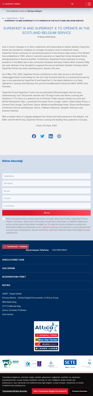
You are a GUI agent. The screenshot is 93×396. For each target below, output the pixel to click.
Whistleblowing (9, 302)
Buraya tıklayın (35, 11)
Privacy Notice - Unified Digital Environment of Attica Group (30, 298)
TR (72, 4)
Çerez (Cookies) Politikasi (14, 310)
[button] (46, 176)
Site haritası (7, 314)
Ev (3, 18)
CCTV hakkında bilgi (11, 306)
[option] (10, 364)
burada (86, 230)
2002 (22, 18)
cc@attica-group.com (51, 227)
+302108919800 (59, 250)
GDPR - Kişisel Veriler (12, 293)
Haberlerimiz (12, 18)
